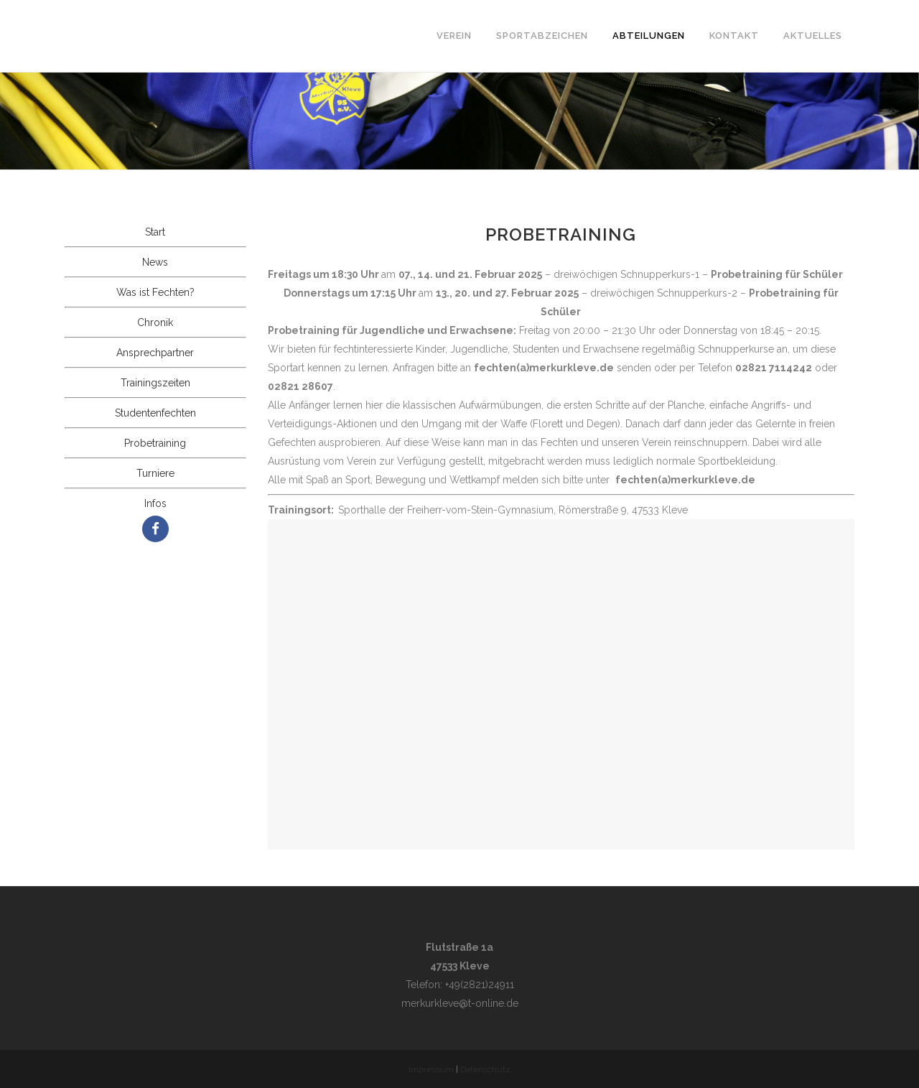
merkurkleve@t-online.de (459, 1003)
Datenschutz (485, 1069)
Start (155, 232)
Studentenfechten (155, 413)
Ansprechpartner (155, 352)
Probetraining (155, 443)
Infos (155, 503)
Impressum (431, 1069)
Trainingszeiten (155, 383)
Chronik (155, 322)
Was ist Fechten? (155, 292)
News (155, 262)
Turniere (155, 473)
